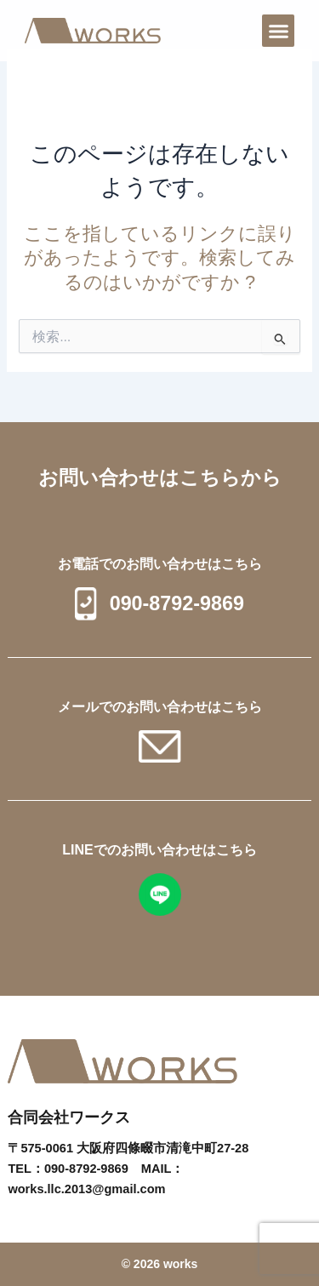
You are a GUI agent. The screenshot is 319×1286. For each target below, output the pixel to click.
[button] (278, 30)
